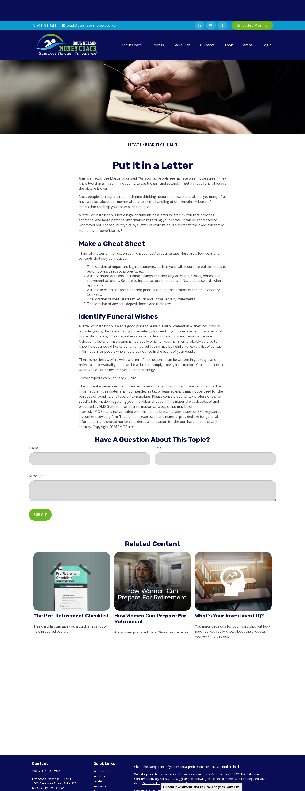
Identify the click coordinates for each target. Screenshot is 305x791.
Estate (97, 760)
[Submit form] (40, 493)
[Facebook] (222, 4)
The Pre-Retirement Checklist (71, 595)
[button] (131, 23)
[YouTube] (211, 4)
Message (36, 454)
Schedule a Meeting (252, 4)
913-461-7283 (44, 4)
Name (34, 427)
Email (159, 427)
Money (98, 775)
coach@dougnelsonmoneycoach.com (89, 4)
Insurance (100, 765)
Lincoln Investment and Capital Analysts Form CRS (201, 787)
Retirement (100, 750)
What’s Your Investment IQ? (229, 595)
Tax (95, 770)
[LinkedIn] (199, 4)
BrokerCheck (231, 746)
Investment (101, 755)
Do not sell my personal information (166, 762)
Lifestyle (99, 780)
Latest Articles (103, 785)
